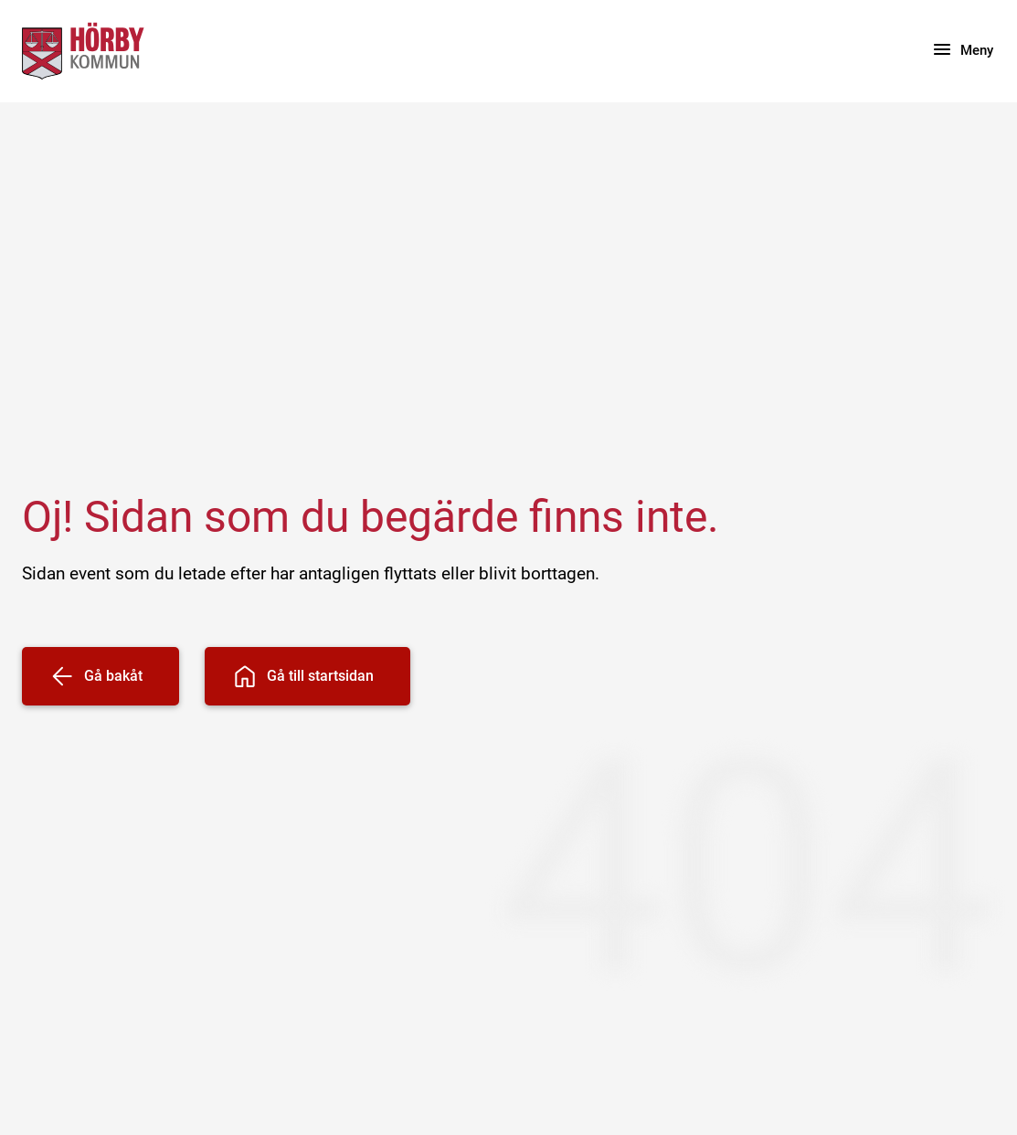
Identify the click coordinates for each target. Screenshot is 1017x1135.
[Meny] (962, 51)
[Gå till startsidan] (307, 676)
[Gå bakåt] (100, 676)
